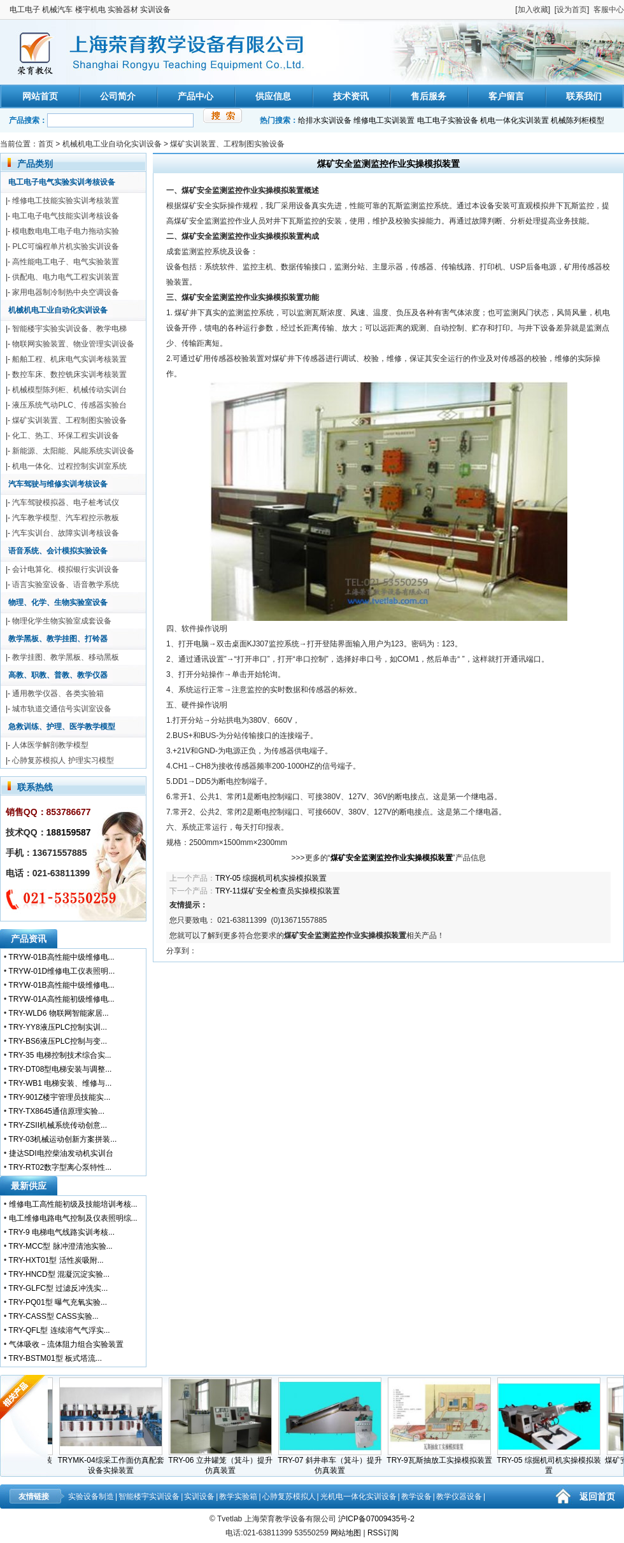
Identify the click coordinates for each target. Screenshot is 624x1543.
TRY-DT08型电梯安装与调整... (59, 1069)
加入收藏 (533, 9)
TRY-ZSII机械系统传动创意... (57, 1125)
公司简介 (118, 96)
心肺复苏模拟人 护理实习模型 (62, 760)
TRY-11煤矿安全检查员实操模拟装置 (277, 890)
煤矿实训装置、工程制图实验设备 (227, 143)
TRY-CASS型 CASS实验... (53, 1316)
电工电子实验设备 (447, 120)
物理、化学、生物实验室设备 (58, 602)
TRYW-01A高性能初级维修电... (61, 999)
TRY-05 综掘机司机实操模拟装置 (271, 878)
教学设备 (416, 1496)
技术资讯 (351, 96)
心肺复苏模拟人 (289, 1496)
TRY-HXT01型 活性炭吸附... (55, 1260)
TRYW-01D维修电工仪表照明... (61, 971)
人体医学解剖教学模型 (50, 745)
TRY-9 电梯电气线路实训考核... (61, 1232)
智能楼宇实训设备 (149, 1496)
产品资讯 (28, 939)
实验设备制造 (91, 1496)
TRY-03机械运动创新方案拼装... (62, 1139)
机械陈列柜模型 (577, 120)
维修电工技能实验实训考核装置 (65, 200)
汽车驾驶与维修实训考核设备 (58, 484)
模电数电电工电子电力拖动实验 (65, 231)
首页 (45, 143)
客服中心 (608, 9)
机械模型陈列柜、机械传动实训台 (69, 389)
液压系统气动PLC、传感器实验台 (69, 405)
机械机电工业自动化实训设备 (112, 143)
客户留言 (506, 96)
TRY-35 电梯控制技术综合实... (59, 1055)
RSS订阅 (383, 1532)
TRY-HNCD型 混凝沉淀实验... (59, 1274)
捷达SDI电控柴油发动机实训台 (61, 1153)
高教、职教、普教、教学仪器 (58, 675)
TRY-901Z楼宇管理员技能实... (59, 1097)
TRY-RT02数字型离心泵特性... (59, 1167)
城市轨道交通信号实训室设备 (61, 708)
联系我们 (584, 96)
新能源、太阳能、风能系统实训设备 (73, 450)
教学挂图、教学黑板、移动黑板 (65, 657)
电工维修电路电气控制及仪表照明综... (73, 1218)
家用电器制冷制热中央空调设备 (65, 292)
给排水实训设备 (324, 120)
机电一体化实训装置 (514, 120)
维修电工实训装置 (384, 120)
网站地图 (345, 1532)
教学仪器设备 (459, 1496)
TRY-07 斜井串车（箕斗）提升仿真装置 (334, 1461)
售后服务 (428, 96)
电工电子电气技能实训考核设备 (65, 215)
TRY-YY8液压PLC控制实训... (57, 1027)
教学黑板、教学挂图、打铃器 (58, 638)
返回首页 (597, 1496)
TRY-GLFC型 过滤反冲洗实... (58, 1288)
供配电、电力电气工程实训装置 (65, 277)
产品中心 (195, 96)
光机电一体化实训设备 (358, 1496)
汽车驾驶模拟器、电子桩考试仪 (65, 502)
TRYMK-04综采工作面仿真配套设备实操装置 (115, 1461)
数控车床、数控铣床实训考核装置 (69, 374)
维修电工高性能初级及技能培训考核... (73, 1204)
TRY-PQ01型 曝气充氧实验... (57, 1302)
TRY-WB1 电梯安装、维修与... (59, 1083)
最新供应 (28, 1186)
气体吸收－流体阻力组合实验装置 (66, 1344)
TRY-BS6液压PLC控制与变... (57, 1041)
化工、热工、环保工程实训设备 (65, 435)
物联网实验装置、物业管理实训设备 (73, 343)
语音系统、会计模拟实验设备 (58, 550)
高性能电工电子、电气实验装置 (65, 261)
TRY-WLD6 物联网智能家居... (58, 1013)
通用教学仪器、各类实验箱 (58, 693)
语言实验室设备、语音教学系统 (65, 584)
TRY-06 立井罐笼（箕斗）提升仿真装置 (224, 1461)
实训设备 (199, 1496)
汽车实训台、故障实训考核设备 (65, 533)
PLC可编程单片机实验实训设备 (65, 246)
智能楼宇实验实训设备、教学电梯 (69, 328)
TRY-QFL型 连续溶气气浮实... (59, 1330)
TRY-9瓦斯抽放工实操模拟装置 (443, 1456)
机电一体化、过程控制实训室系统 (69, 466)
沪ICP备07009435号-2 (376, 1518)
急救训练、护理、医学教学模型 (61, 726)
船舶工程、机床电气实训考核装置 (69, 359)
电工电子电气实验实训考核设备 (61, 182)
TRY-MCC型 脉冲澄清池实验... (60, 1246)
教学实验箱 (238, 1496)
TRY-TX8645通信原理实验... (56, 1111)
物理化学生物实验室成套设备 (61, 620)
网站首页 (40, 96)
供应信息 (273, 96)
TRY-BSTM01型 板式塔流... (55, 1358)
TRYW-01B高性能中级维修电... (61, 957)
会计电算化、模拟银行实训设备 (65, 569)
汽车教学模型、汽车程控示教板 (65, 517)
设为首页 (572, 9)
